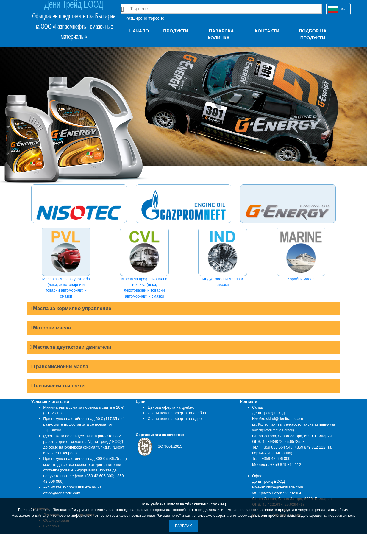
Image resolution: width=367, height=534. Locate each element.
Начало (139, 30)
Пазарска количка (221, 34)
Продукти (175, 30)
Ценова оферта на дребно (171, 407)
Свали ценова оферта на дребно (177, 413)
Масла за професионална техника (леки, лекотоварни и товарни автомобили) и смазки (144, 263)
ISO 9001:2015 (159, 446)
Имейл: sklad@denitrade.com (277, 418)
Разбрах (183, 526)
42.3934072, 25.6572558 (283, 441)
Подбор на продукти (313, 34)
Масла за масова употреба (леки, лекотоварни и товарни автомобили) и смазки (66, 263)
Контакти (267, 30)
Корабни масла (301, 254)
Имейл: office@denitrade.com (277, 487)
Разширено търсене (144, 18)
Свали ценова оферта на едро (175, 418)
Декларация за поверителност (327, 515)
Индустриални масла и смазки (222, 257)
